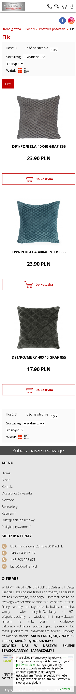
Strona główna (11, 29)
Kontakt (7, 486)
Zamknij (65, 689)
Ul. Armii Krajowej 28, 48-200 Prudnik (36, 546)
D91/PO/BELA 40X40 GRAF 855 (39, 146)
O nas (6, 480)
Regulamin (9, 513)
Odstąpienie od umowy (18, 520)
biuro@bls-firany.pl (23, 566)
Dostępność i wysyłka (17, 493)
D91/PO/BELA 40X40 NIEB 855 (38, 251)
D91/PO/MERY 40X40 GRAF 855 (39, 357)
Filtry (8, 84)
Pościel (30, 29)
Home (6, 473)
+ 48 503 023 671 (22, 559)
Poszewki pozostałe (52, 29)
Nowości (8, 500)
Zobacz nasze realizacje (38, 450)
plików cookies (25, 665)
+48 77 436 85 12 (22, 553)
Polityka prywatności (16, 527)
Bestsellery (9, 506)
